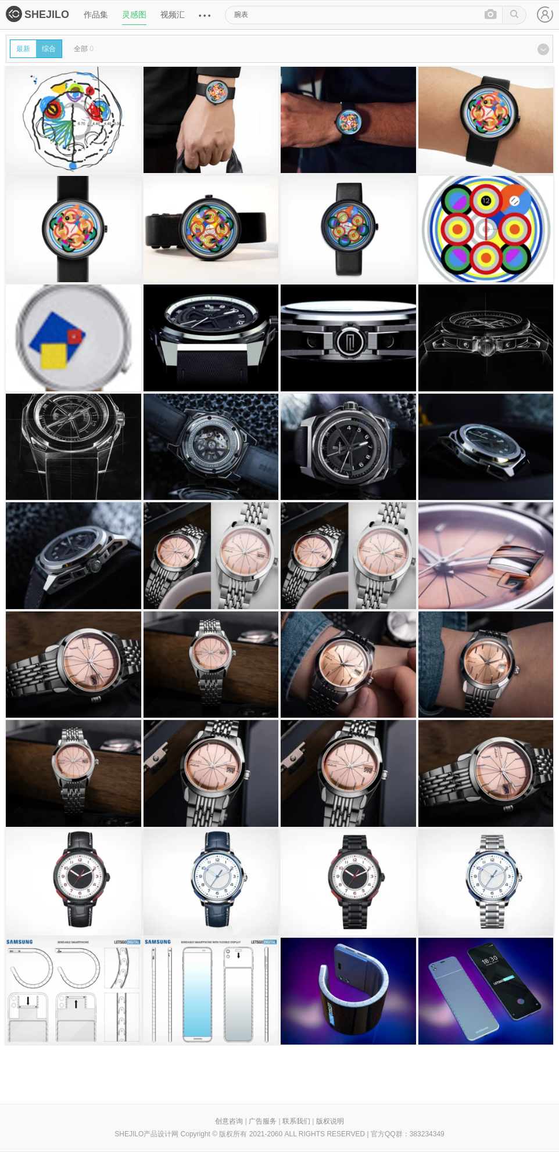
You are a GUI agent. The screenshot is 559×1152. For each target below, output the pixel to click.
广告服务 (263, 1121)
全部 (84, 49)
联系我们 (296, 1121)
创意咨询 (229, 1121)
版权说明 (330, 1121)
